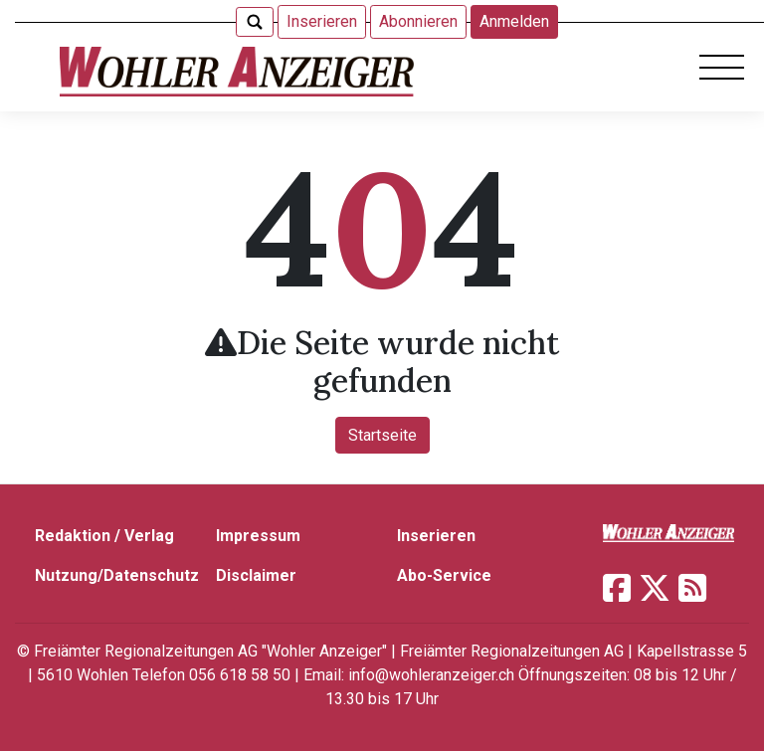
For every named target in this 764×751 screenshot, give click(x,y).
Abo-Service (444, 575)
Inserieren (321, 21)
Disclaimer (256, 575)
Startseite (382, 435)
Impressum (258, 535)
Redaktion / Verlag (104, 535)
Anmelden (514, 21)
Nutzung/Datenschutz (117, 575)
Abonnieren (418, 21)
